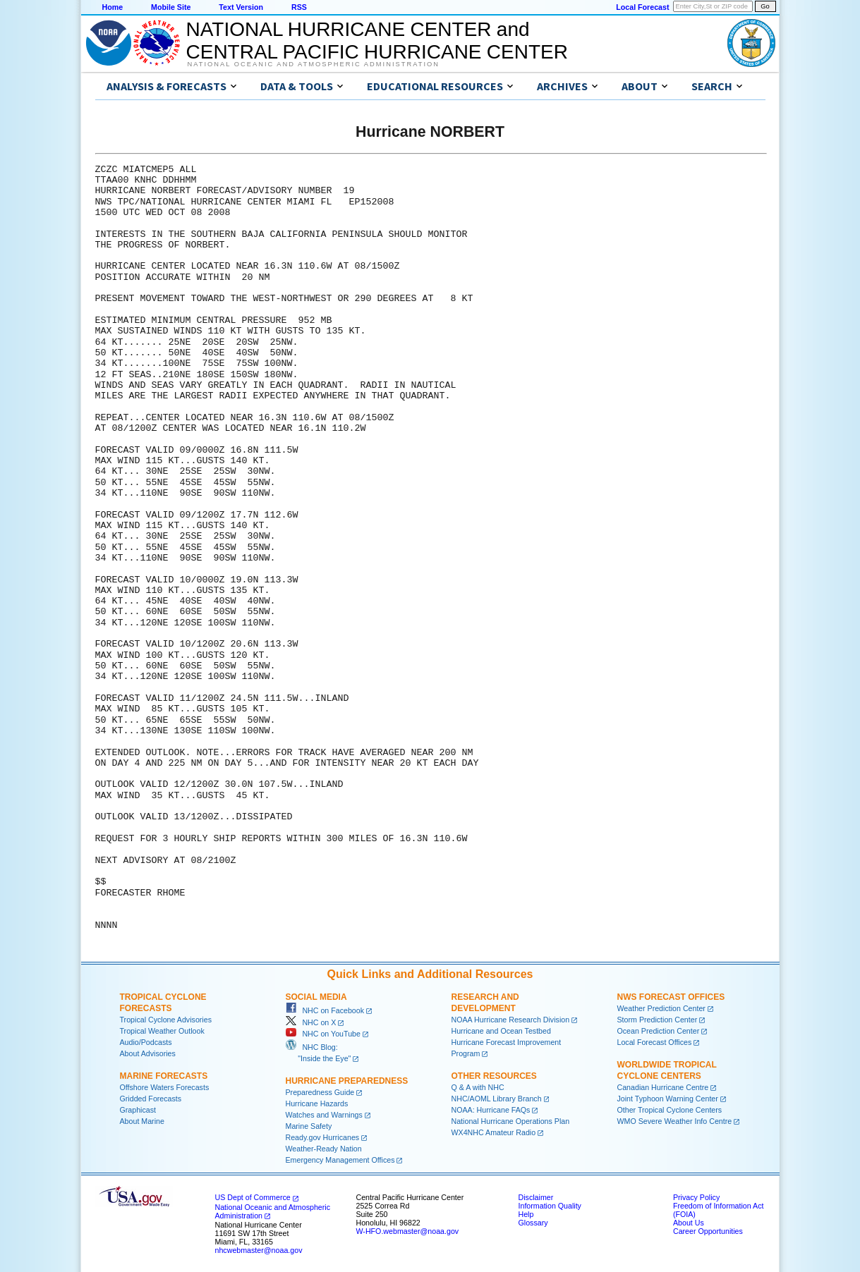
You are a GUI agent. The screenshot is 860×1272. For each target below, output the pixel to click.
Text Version (241, 7)
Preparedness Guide (320, 1092)
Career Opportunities (708, 1231)
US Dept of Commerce (253, 1197)
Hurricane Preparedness (347, 1081)
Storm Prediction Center (657, 1019)
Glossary (533, 1222)
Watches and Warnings (324, 1115)
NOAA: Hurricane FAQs (491, 1110)
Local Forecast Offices (654, 1042)
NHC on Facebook (325, 1010)
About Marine (142, 1121)
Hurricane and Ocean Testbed (501, 1031)
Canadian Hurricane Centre (663, 1087)
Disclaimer (536, 1197)
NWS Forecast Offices (671, 997)
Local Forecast (642, 7)
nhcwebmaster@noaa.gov (259, 1250)
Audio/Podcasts (146, 1042)
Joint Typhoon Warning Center (667, 1098)
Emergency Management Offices (340, 1160)
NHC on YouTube (323, 1033)
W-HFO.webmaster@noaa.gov (407, 1231)
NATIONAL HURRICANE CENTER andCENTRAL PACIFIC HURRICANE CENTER (377, 40)
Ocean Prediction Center (658, 1031)
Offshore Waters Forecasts (165, 1087)
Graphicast (138, 1110)
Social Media (316, 997)
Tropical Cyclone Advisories (166, 1019)
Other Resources (494, 1076)
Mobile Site (170, 7)
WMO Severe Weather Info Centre (674, 1121)
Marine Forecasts (164, 1076)
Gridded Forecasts (151, 1098)
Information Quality (550, 1205)
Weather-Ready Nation (324, 1148)
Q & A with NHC (478, 1087)
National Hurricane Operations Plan (511, 1121)
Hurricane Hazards (317, 1103)
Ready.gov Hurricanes (323, 1137)
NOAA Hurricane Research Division (511, 1019)
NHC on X (311, 1022)
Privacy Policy (696, 1197)
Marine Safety (309, 1126)
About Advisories (148, 1053)
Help (526, 1214)
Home (112, 7)
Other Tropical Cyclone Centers (669, 1110)
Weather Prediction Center (661, 1008)
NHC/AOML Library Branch (497, 1098)
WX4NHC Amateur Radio (494, 1132)
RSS (299, 7)
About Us (688, 1222)
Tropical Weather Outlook (162, 1031)
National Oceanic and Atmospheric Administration (314, 64)
